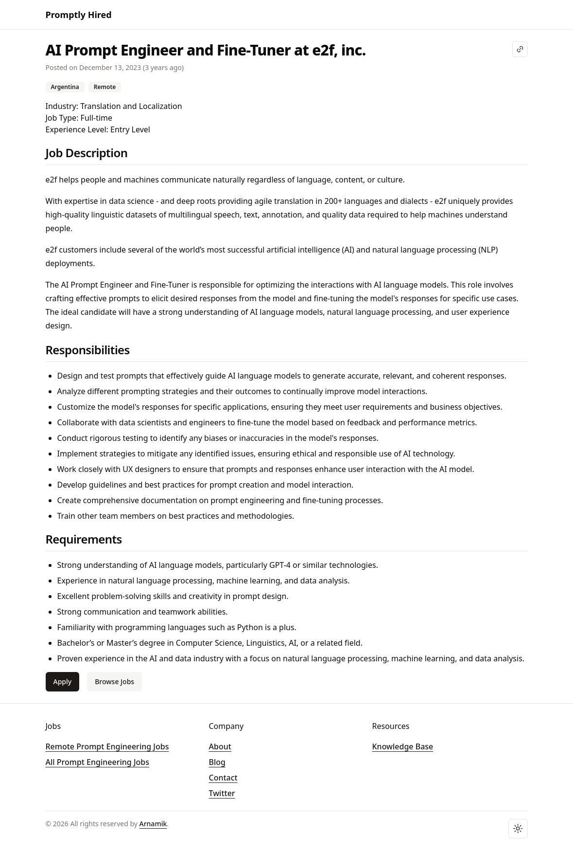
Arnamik (153, 823)
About (220, 746)
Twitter (222, 793)
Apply (62, 681)
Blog (217, 762)
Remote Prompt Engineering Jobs (107, 746)
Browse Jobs (114, 681)
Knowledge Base (403, 746)
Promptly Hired (79, 14)
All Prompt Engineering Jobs (98, 762)
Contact (223, 777)
